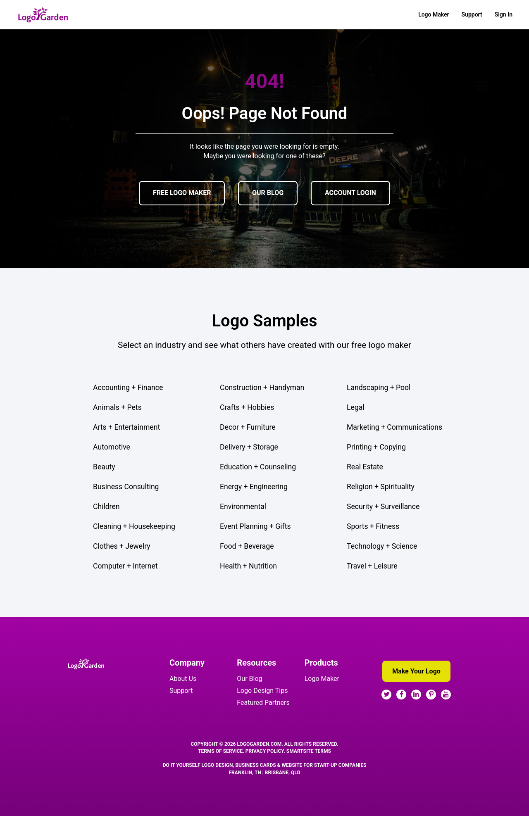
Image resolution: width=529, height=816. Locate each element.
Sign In (503, 14)
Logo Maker (433, 14)
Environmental (243, 506)
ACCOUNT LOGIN (350, 193)
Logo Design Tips (262, 691)
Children (106, 506)
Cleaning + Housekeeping (134, 526)
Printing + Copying (376, 447)
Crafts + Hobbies (247, 407)
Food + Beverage (247, 546)
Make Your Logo (416, 671)
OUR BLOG (268, 193)
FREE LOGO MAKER (182, 193)
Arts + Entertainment (126, 427)
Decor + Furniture (248, 427)
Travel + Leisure (372, 566)
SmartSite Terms (308, 751)
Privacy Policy (264, 751)
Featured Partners (263, 703)
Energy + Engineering (254, 487)
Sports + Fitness (373, 526)
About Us (182, 679)
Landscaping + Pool (378, 387)
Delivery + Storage (249, 447)
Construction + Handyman (262, 387)
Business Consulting (126, 487)
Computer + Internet (125, 566)
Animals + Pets (117, 407)
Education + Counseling (258, 467)
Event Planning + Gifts (255, 526)
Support (472, 14)
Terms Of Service (220, 751)
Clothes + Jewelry (121, 546)
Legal (356, 407)
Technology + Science (382, 546)
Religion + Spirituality (381, 487)
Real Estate (365, 467)
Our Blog (249, 679)
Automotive (111, 447)
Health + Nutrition (248, 566)
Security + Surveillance (383, 506)
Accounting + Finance (128, 387)
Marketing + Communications (394, 427)
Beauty (104, 467)
